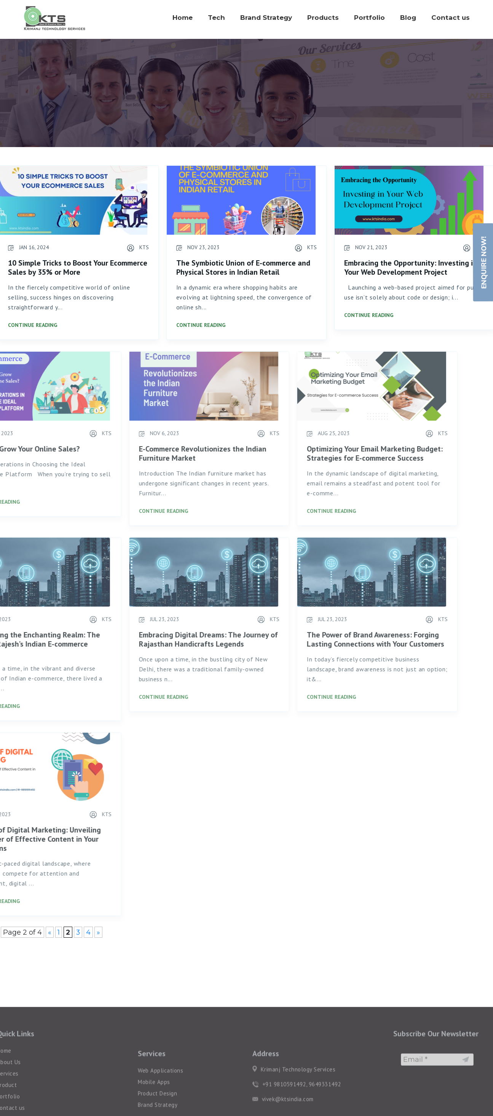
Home (182, 17)
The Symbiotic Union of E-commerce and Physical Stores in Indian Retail (242, 267)
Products (323, 17)
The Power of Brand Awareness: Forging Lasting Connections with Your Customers (323, 639)
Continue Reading (31, 325)
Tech (216, 17)
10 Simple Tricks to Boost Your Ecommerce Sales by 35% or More (77, 267)
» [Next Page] (98, 932)
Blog (408, 17)
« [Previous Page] (49, 932)
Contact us (450, 17)
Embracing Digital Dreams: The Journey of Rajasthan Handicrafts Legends (156, 639)
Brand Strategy (266, 17)
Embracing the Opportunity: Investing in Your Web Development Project (409, 267)
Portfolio (369, 17)
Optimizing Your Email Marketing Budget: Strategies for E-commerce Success (323, 453)
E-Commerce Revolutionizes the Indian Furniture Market (151, 453)
